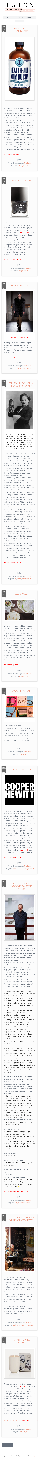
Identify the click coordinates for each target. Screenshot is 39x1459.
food (26, 166)
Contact (19, 21)
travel (30, 368)
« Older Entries (7, 1444)
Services (22, 18)
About (13, 18)
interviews (29, 1203)
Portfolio (31, 18)
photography (30, 1325)
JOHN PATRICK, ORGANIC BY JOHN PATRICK (21, 886)
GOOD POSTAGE (21, 691)
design (21, 166)
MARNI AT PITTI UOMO (21, 285)
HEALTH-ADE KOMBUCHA (21, 29)
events (32, 869)
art (16, 368)
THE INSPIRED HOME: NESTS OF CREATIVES (21, 1219)
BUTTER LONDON (21, 180)
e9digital (34, 1456)
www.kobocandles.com (12, 1420)
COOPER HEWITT (21, 769)
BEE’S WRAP (21, 593)
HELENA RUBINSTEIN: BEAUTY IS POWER (21, 384)
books (19, 579)
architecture (17, 869)
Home (6, 18)
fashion (26, 271)
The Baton (27, 163)
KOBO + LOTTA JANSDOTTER (21, 1341)
